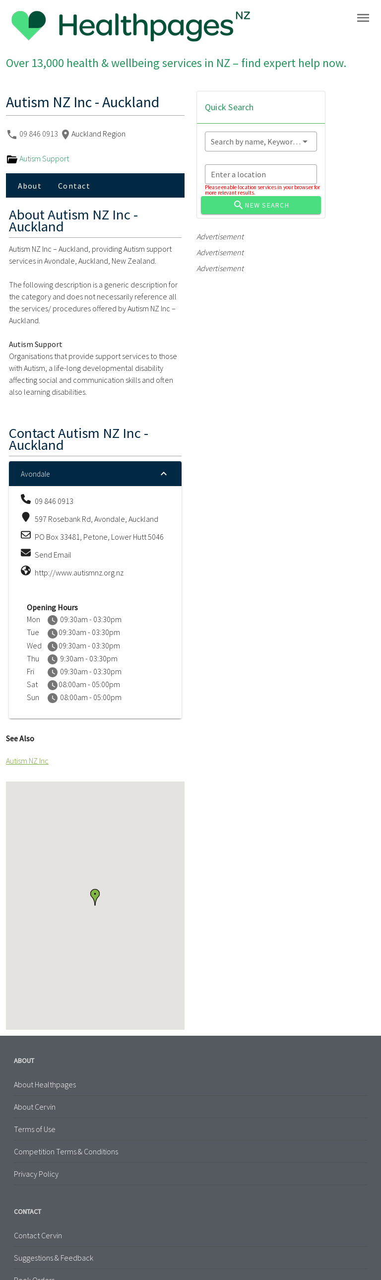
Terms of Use (35, 1129)
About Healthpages (45, 1084)
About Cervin (35, 1107)
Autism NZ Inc (27, 761)
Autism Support (37, 158)
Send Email (53, 555)
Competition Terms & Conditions (66, 1151)
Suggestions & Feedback (53, 1258)
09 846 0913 (39, 134)
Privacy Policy (36, 1174)
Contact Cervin (38, 1235)
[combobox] (261, 141)
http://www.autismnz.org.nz (79, 572)
